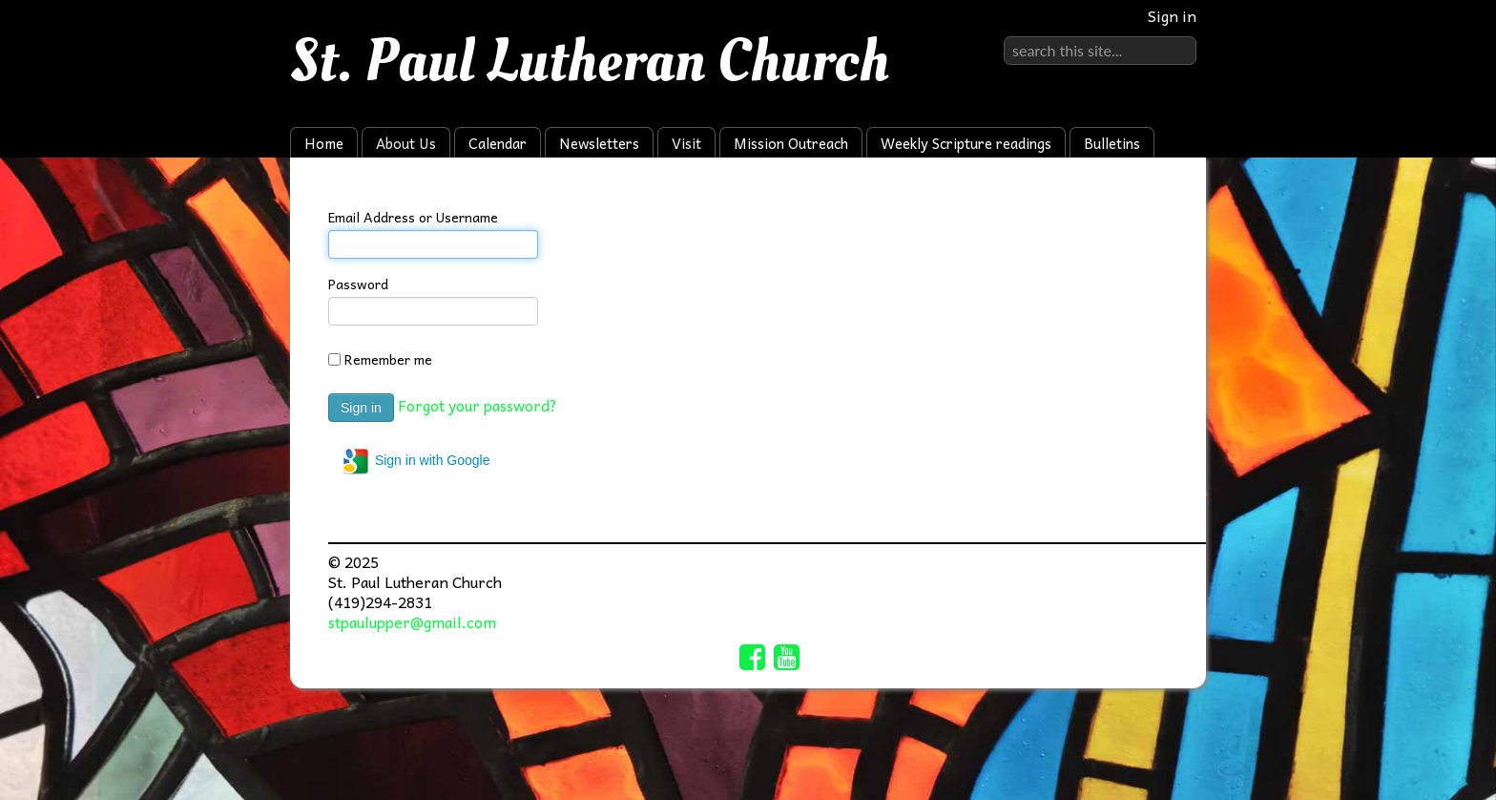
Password (358, 283)
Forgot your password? (477, 404)
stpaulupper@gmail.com (412, 621)
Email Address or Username (413, 216)
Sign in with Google (415, 461)
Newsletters (599, 143)
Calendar (497, 143)
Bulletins (1112, 143)
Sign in (1172, 15)
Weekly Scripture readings (966, 143)
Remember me (388, 358)
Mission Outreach (791, 143)
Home (323, 143)
